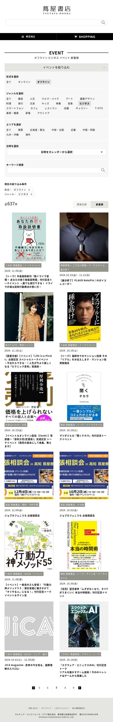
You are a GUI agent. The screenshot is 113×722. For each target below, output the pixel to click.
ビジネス (85, 103)
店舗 (66, 108)
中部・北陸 (58, 130)
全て (8, 82)
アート (69, 99)
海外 (28, 134)
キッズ (45, 103)
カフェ (34, 108)
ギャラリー (82, 108)
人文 (32, 99)
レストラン (51, 108)
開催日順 (82, 204)
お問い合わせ (33, 708)
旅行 (20, 103)
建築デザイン (87, 99)
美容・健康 (12, 113)
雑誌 (20, 99)
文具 (32, 103)
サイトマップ (46, 708)
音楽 (70, 103)
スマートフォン (15, 108)
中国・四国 (89, 130)
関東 (20, 130)
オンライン (24, 82)
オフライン (43, 82)
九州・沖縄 (12, 134)
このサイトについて (61, 708)
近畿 (73, 130)
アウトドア (43, 113)
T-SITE (99, 108)
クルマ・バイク (50, 99)
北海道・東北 (37, 130)
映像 (58, 103)
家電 (28, 113)
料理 (8, 103)
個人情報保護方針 (78, 708)
